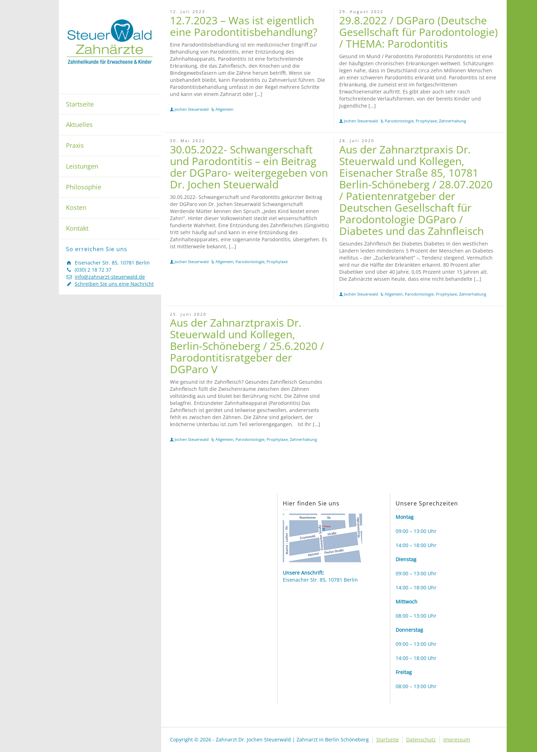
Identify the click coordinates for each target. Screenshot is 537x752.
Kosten (76, 207)
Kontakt (77, 228)
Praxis (75, 145)
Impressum (456, 739)
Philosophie (83, 187)
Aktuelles (79, 124)
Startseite (80, 104)
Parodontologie (399, 120)
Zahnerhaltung (452, 120)
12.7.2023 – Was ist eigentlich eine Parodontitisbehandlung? (243, 26)
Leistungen (82, 166)
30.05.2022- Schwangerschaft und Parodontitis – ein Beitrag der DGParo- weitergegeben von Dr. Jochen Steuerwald (249, 167)
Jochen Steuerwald (192, 109)
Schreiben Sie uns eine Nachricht (114, 283)
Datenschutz (421, 739)
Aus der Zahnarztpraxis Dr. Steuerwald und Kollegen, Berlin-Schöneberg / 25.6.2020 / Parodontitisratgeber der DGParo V (247, 345)
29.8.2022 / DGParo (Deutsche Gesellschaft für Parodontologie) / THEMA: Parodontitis (418, 32)
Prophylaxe (426, 120)
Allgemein (224, 109)
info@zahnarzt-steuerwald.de (110, 276)
